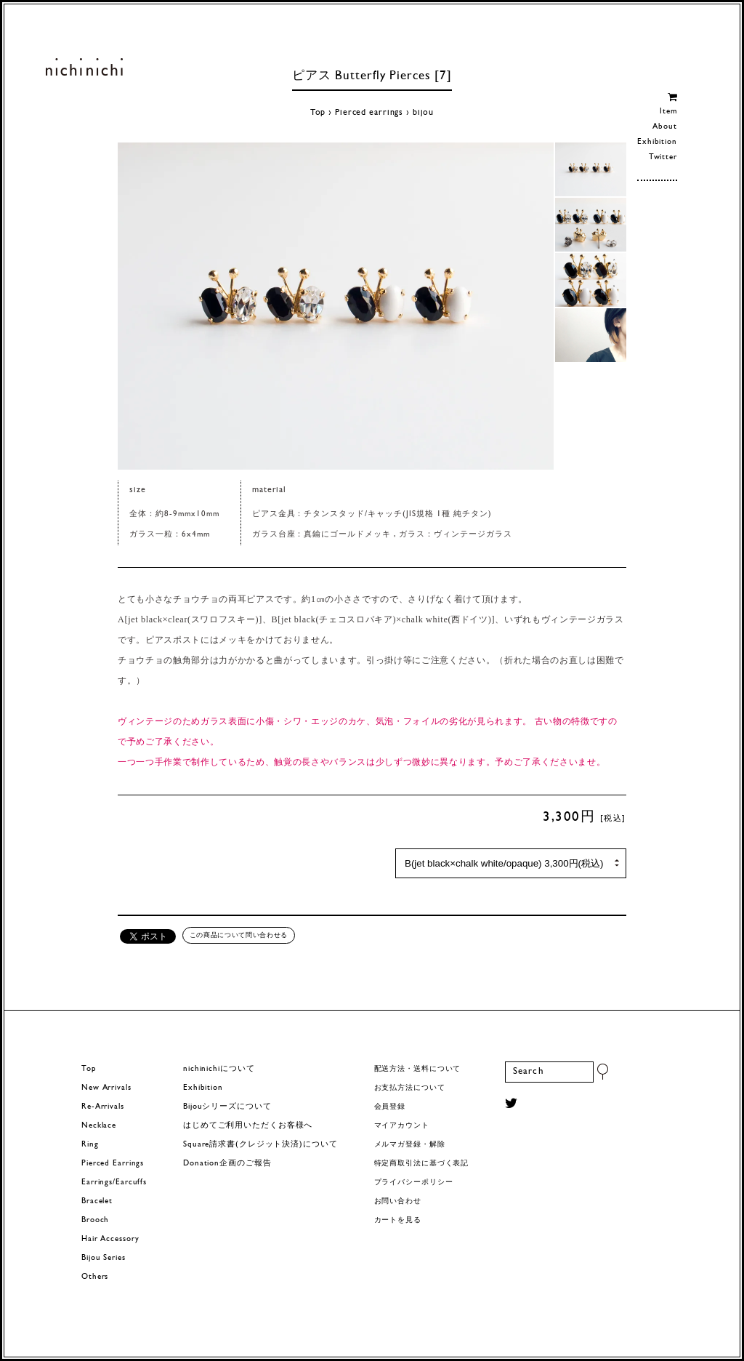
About (664, 127)
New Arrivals (106, 1088)
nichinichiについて (218, 1069)
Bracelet (97, 1201)
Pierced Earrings (112, 1164)
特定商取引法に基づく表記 (421, 1163)
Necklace (98, 1126)
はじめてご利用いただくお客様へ (247, 1126)
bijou (423, 112)
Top (318, 112)
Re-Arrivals (102, 1107)
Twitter (663, 157)
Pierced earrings (369, 112)
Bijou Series (103, 1258)
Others (94, 1277)
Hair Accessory (110, 1239)
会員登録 (390, 1107)
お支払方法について (409, 1088)
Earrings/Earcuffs (114, 1183)
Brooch (95, 1220)
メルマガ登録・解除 (409, 1144)
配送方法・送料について (417, 1069)
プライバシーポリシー (413, 1182)
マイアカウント (401, 1126)
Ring (90, 1145)
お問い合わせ (397, 1201)
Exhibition (657, 142)
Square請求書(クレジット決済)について (260, 1145)
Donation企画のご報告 (227, 1164)
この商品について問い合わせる (239, 935)
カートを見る (397, 1220)
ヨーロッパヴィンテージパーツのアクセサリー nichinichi (84, 67)
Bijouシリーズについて (227, 1107)
